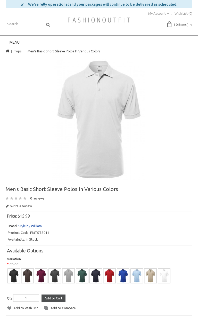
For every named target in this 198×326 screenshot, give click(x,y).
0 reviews (37, 198)
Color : (14, 264)
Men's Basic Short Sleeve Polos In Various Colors (64, 51)
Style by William (30, 226)
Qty (9, 298)
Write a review (19, 206)
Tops (18, 51)
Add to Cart (53, 298)
